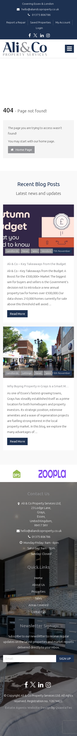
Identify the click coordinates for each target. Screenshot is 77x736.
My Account (62, 22)
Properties (38, 591)
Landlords (12, 251)
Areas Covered (38, 605)
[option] (16, 476)
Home (38, 578)
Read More (17, 313)
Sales (35, 251)
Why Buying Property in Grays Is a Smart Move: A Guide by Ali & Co (38, 386)
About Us (38, 584)
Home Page (21, 149)
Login (39, 28)
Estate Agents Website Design (28, 707)
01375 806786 (39, 14)
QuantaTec (63, 707)
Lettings (26, 373)
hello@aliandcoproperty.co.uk (38, 9)
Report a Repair (16, 22)
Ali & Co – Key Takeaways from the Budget (36, 264)
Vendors (46, 251)
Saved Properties (40, 22)
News (25, 251)
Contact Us (38, 612)
